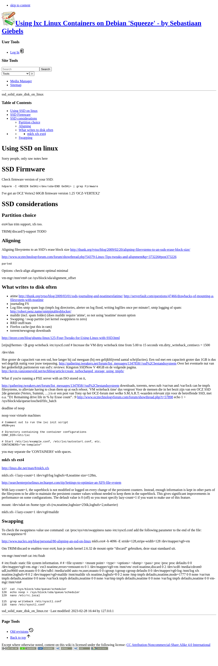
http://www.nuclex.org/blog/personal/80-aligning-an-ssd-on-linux (46, 547)
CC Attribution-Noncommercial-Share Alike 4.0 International (168, 654)
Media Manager (21, 81)
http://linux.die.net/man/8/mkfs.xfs (25, 474)
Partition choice (29, 122)
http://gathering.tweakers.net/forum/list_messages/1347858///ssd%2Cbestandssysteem (117, 364)
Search (45, 69)
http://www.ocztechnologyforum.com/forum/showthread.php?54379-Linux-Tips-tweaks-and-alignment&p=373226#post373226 (89, 257)
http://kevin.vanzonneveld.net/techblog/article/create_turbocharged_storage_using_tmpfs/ (63, 372)
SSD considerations (23, 118)
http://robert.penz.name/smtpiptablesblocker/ (40, 312)
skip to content (20, 5)
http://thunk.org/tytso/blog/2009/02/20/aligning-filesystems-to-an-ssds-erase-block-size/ (130, 250)
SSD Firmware (20, 114)
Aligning (25, 126)
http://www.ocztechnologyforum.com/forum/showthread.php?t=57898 (125, 398)
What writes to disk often (36, 130)
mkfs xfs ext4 (36, 134)
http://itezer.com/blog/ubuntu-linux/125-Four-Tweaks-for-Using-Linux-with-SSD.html (61, 339)
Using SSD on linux (23, 111)
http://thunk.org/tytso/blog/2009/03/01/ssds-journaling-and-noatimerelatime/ (71, 297)
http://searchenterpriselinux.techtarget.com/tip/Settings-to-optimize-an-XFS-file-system (61, 489)
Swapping (25, 137)
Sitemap (15, 85)
